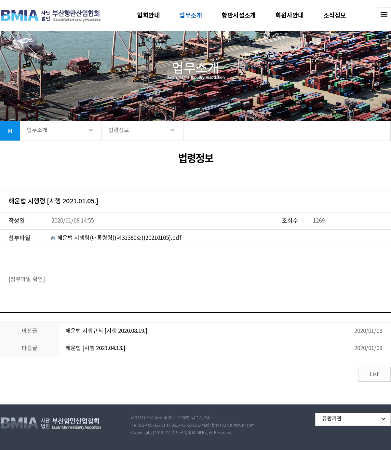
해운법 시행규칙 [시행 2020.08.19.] (106, 331)
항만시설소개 (239, 15)
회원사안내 (289, 15)
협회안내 (148, 15)
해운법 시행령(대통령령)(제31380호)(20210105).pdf (119, 238)
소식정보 (334, 15)
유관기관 (332, 419)
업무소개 (190, 15)
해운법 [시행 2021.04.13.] (95, 348)
